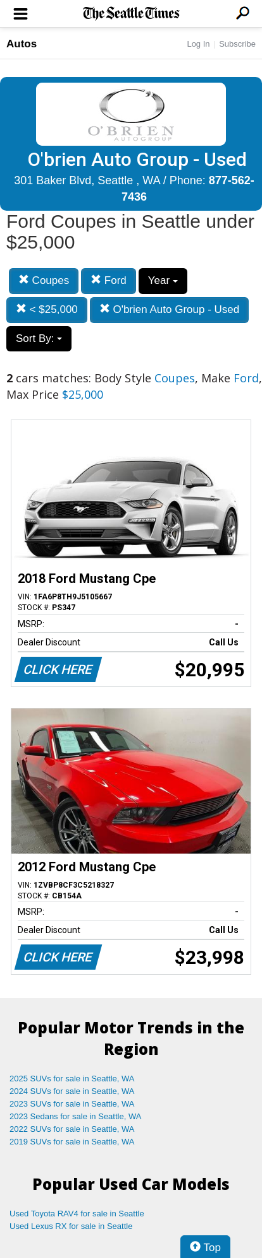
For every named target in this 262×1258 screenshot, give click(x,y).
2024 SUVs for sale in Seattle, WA (72, 1091)
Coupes (43, 280)
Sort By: (39, 338)
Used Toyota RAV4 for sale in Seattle (76, 1213)
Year (163, 280)
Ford (108, 280)
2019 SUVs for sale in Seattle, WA (72, 1141)
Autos (21, 44)
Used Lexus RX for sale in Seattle (70, 1226)
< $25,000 (47, 309)
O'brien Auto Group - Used (169, 309)
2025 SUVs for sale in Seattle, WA (72, 1078)
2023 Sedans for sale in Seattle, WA (75, 1116)
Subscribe (237, 44)
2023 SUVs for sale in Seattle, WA (72, 1103)
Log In (198, 44)
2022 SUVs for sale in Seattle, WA (72, 1129)
